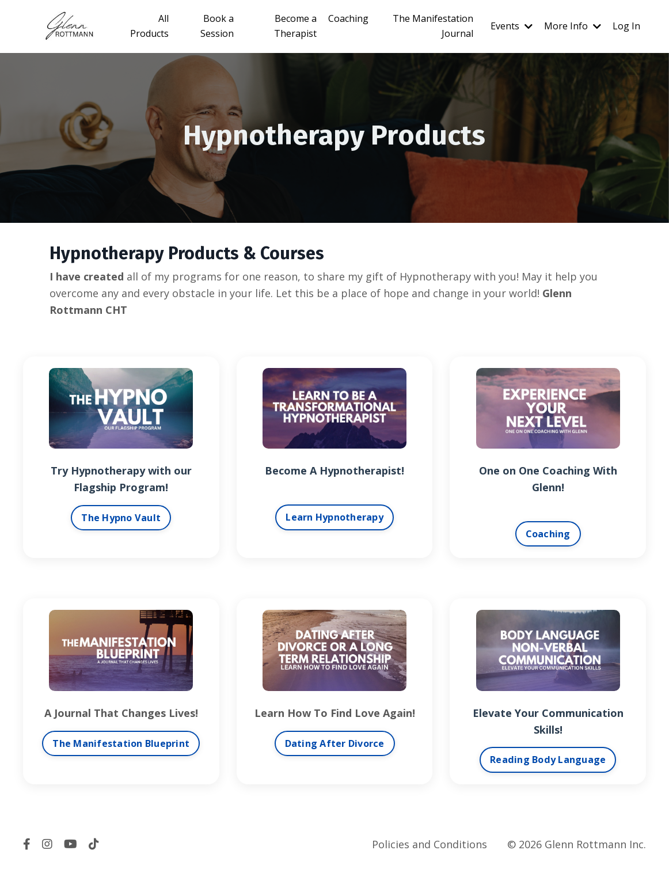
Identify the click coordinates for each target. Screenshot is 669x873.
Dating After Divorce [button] (335, 743)
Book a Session (217, 26)
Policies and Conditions (429, 844)
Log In (626, 26)
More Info (572, 26)
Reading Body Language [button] (548, 759)
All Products (149, 26)
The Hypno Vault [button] (121, 517)
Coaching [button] (548, 533)
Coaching (348, 18)
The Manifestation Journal (433, 26)
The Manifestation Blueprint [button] (120, 743)
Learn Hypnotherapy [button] (334, 517)
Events (512, 26)
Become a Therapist (295, 26)
